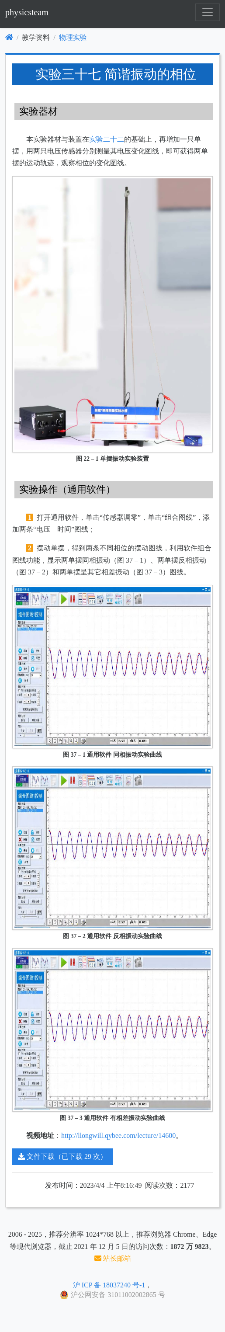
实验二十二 (106, 139)
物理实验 (73, 37)
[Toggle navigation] (207, 12)
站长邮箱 (112, 1258)
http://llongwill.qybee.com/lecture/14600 (118, 1135)
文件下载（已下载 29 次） (62, 1156)
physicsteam (26, 12)
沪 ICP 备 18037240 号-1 (109, 1285)
